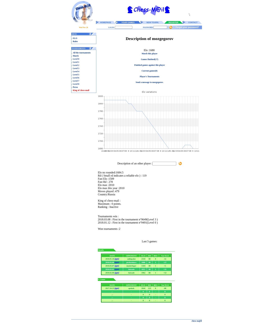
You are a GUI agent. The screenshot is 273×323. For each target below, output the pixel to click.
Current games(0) (150, 71)
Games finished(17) (149, 59)
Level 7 (76, 81)
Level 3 (76, 68)
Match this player (150, 53)
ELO (75, 38)
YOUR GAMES (127, 22)
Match (76, 56)
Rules (75, 41)
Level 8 (76, 84)
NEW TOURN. (153, 22)
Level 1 (76, 62)
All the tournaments (82, 52)
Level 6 (76, 78)
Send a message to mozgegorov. (149, 82)
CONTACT (192, 22)
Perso (75, 87)
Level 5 (76, 74)
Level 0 (76, 59)
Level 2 (76, 65)
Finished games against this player (149, 65)
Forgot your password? (187, 27)
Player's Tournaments (149, 76)
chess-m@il (197, 321)
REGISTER (173, 22)
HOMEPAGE (105, 22)
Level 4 (76, 71)
